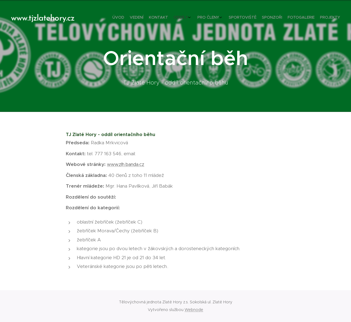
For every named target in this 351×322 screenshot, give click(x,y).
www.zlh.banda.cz (125, 164)
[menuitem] (289, 18)
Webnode (194, 309)
